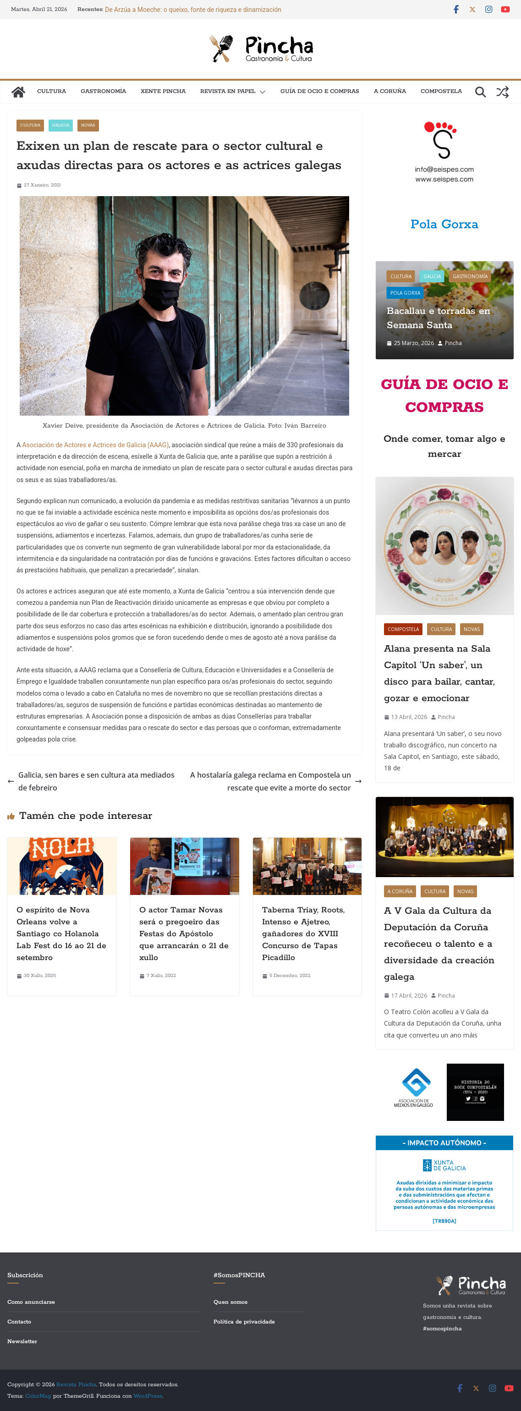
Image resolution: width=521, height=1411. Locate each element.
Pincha (453, 343)
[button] (261, 92)
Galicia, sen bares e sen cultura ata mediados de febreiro (91, 781)
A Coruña (390, 91)
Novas (88, 125)
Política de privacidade (244, 1321)
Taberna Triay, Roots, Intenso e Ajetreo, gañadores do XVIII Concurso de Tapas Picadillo (303, 934)
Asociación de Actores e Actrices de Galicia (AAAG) (95, 445)
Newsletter (22, 1341)
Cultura (51, 91)
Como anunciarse (31, 1302)
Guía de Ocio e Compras (319, 91)
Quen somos (230, 1302)
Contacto (19, 1321)
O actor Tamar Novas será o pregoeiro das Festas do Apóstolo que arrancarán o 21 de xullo (184, 934)
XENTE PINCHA (163, 91)
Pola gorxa (405, 293)
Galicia (60, 125)
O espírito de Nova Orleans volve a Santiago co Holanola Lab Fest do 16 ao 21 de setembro (61, 934)
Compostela (441, 91)
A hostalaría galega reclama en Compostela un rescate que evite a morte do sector (276, 781)
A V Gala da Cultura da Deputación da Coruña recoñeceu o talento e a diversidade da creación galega (439, 944)
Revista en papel (228, 91)
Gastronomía (103, 91)
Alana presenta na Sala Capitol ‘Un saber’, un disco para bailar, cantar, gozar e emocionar (439, 673)
